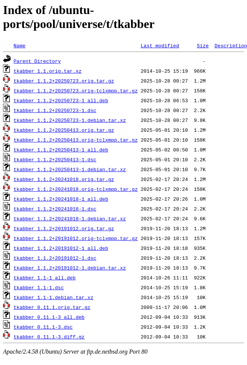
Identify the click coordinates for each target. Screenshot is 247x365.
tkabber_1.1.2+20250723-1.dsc (55, 110)
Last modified (160, 45)
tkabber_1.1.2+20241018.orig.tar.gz (64, 179)
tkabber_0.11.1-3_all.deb (49, 317)
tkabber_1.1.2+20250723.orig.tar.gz (64, 80)
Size (202, 45)
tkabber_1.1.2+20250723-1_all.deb (61, 100)
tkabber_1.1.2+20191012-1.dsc (55, 257)
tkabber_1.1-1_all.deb (45, 277)
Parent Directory (37, 61)
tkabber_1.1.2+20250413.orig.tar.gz (64, 129)
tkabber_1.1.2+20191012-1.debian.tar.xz (70, 267)
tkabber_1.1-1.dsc (39, 287)
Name (19, 45)
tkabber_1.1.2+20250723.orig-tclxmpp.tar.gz (76, 90)
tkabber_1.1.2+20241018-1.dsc (55, 208)
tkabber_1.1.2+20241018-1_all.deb (61, 198)
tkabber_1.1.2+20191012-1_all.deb (61, 248)
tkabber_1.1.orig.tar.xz (47, 70)
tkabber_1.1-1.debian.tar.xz (54, 297)
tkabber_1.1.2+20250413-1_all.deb (61, 149)
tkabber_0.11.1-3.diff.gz (49, 336)
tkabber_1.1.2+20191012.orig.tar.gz (64, 228)
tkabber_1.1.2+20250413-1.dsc (55, 159)
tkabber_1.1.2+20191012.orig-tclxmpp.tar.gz (76, 238)
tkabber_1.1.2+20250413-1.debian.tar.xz (70, 169)
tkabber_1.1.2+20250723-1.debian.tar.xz (70, 120)
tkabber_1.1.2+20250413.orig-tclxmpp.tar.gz (76, 139)
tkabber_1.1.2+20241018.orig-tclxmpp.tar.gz (76, 189)
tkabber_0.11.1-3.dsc (43, 326)
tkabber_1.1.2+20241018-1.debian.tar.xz (70, 218)
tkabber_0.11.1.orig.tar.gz (52, 307)
